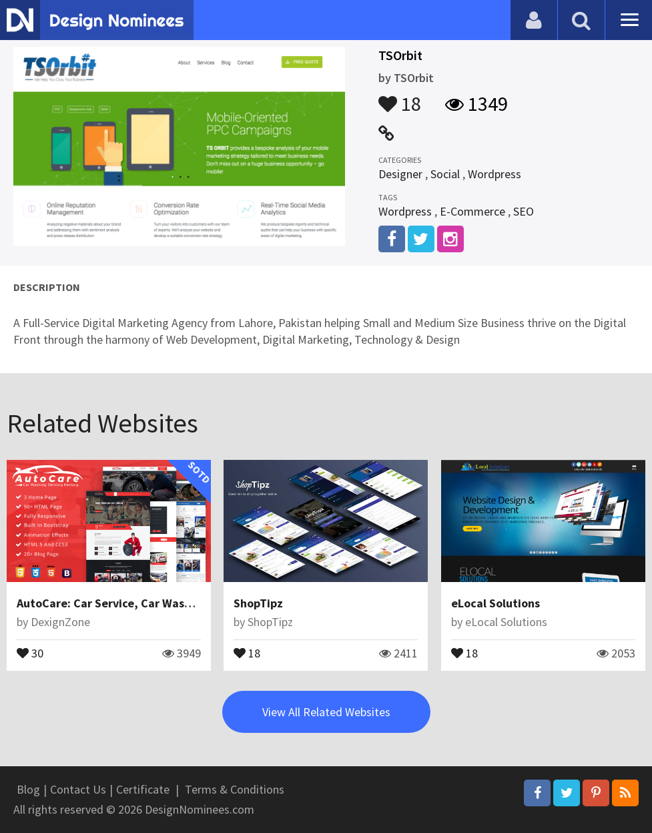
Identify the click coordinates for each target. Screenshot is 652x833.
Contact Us (78, 789)
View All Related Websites (326, 712)
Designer (400, 174)
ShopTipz (258, 603)
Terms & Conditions (234, 789)
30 (30, 652)
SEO (523, 211)
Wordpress (494, 174)
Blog (28, 789)
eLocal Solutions (495, 603)
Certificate (143, 789)
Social (445, 174)
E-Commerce (472, 211)
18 (399, 97)
